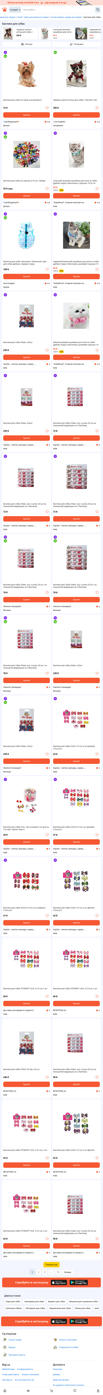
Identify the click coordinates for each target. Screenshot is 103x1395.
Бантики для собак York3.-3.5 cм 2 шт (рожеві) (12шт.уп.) (74, 747)
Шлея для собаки (14, 1308)
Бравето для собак (56, 1301)
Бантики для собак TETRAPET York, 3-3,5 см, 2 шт (25, 1150)
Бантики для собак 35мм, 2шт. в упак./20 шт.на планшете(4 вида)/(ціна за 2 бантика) (74, 424)
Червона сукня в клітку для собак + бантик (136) (24, 30)
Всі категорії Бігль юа (24, 1380)
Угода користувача (10, 1374)
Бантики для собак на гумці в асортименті (22, 100)
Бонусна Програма (30, 1374)
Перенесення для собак (60, 1308)
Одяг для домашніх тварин (36, 17)
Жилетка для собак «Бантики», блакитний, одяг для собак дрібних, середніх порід (25, 262)
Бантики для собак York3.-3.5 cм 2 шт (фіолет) (74, 1150)
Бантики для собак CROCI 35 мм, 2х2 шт (21, 1069)
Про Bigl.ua (7, 1380)
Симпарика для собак (34, 1301)
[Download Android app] (79, 1282)
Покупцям (57, 1369)
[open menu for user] (98, 1391)
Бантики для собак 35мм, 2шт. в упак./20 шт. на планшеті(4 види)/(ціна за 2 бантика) (25, 585)
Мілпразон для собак (35, 1308)
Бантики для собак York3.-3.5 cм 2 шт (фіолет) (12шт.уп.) (74, 909)
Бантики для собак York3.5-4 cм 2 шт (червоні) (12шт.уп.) (24, 909)
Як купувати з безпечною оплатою (68, 1385)
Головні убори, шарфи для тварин (66, 17)
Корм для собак (13, 1301)
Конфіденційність (25, 1369)
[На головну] (4, 11)
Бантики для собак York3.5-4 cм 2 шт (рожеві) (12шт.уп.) (73, 828)
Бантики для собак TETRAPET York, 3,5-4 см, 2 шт (25, 988)
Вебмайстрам (8, 1369)
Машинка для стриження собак (83, 1301)
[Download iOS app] (59, 1282)
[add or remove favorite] (47, 108)
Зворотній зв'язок (61, 1380)
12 (58, 1272)
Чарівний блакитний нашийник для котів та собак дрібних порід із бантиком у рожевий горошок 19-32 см (76, 262)
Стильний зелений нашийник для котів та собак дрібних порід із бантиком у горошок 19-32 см (62, 30)
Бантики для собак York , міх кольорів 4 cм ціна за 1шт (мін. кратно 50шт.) (26, 828)
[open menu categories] (28, 1391)
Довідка (56, 1374)
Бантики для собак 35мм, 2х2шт (18, 342)
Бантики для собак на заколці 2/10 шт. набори (24, 181)
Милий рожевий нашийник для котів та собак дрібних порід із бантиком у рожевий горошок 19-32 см (76, 343)
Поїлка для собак (82, 1308)
